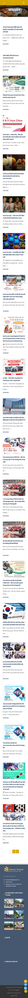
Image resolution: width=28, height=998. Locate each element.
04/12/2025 (6, 44)
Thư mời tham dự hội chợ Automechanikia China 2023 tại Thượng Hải (13, 745)
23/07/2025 (6, 432)
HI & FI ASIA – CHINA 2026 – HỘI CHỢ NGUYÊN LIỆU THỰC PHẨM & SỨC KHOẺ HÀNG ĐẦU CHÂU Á (14, 137)
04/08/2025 (6, 392)
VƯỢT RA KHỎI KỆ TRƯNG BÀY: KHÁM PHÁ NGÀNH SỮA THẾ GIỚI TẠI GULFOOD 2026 (13, 176)
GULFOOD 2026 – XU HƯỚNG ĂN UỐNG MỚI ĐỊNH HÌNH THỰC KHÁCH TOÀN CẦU (13, 254)
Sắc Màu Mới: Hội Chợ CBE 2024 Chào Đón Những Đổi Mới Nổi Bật (13, 542)
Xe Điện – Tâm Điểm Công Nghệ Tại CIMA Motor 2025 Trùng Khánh (12, 379)
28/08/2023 (6, 843)
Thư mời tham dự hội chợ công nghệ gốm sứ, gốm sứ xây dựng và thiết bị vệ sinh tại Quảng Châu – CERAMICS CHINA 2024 (14, 827)
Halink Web (14, 996)
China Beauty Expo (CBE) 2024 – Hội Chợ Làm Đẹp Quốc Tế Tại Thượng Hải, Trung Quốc (14, 459)
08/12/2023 (6, 679)
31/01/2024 (6, 555)
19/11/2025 (5, 191)
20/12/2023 (6, 637)
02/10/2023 (6, 718)
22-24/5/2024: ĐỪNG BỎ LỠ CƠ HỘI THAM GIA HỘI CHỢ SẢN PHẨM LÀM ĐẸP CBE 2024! (13, 664)
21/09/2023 (6, 757)
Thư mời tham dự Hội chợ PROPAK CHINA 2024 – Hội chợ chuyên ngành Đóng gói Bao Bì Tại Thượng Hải (13, 582)
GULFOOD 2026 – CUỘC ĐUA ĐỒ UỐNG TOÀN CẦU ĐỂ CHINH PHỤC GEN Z (13, 217)
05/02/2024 (6, 516)
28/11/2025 (5, 149)
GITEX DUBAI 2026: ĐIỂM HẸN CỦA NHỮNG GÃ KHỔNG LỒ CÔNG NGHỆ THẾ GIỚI (13, 29)
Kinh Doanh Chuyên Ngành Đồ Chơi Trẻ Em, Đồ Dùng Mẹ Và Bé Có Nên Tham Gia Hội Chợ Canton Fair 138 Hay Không (14, 338)
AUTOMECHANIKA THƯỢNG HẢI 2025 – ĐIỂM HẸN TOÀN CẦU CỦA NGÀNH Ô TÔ (14, 419)
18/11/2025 (5, 227)
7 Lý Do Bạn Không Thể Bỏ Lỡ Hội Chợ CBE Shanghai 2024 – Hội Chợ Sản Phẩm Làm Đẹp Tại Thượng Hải (14, 501)
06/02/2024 (6, 474)
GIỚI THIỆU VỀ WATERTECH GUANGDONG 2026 (10, 56)
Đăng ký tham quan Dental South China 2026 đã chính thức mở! (13, 96)
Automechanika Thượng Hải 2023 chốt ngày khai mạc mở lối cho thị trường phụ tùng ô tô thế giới (14, 706)
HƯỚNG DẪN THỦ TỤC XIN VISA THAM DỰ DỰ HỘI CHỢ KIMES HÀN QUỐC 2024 (14, 623)
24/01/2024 (6, 597)
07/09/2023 (6, 798)
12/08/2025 (6, 311)
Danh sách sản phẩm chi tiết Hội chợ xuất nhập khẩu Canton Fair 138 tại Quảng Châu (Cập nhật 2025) (14, 296)
